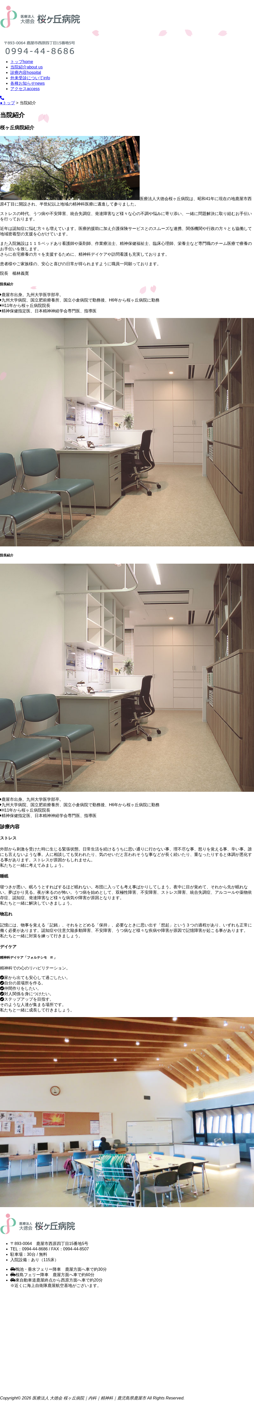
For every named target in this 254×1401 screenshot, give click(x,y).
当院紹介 (26, 67)
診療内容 (25, 72)
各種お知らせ (27, 83)
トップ (21, 61)
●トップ (7, 103)
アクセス (25, 89)
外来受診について (30, 78)
